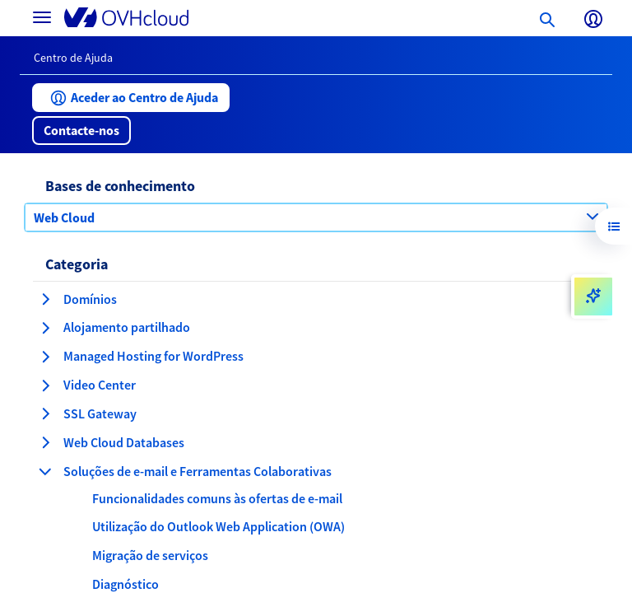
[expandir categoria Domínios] (45, 299)
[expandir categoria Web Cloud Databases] (45, 442)
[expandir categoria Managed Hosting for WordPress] (45, 356)
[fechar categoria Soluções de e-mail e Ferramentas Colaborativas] (45, 471)
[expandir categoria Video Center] (45, 385)
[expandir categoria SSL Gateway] (45, 413)
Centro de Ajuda (73, 57)
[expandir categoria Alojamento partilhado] (45, 328)
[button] (131, 97)
